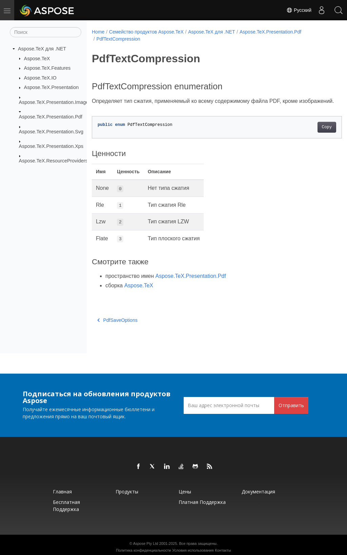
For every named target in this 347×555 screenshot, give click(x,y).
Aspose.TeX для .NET (42, 48)
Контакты (223, 550)
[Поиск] (45, 32)
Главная (62, 491)
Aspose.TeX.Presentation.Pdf (50, 116)
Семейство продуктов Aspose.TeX (146, 32)
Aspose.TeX (37, 58)
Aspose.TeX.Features (47, 68)
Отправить (291, 405)
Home (98, 32)
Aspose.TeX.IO (40, 78)
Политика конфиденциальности (143, 550)
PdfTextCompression (118, 39)
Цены (185, 491)
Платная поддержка (202, 502)
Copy (309, 135)
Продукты (127, 491)
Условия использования (192, 550)
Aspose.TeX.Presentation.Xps (51, 146)
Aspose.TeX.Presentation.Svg (51, 131)
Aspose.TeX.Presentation (51, 87)
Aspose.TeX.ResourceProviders (53, 160)
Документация (258, 491)
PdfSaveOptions (117, 328)
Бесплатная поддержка (66, 505)
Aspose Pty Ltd (145, 543)
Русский (298, 10)
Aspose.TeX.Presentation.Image (54, 102)
